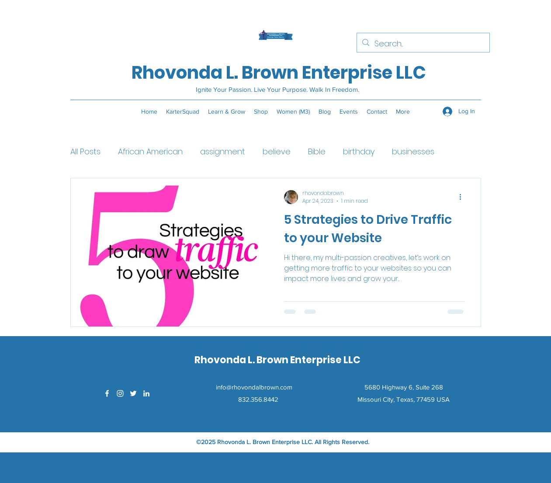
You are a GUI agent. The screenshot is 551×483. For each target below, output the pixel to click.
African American (150, 151)
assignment (222, 151)
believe (277, 151)
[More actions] (463, 197)
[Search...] (422, 43)
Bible (317, 151)
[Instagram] (120, 393)
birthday (358, 151)
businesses (413, 151)
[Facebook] (107, 393)
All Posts (85, 151)
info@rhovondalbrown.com (254, 387)
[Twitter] (133, 393)
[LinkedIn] (146, 393)
